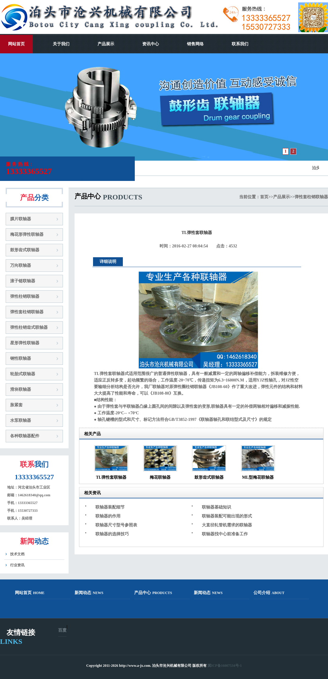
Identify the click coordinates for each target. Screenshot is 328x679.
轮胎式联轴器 (22, 374)
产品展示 (106, 44)
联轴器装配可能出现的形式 (227, 516)
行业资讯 (17, 565)
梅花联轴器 (160, 477)
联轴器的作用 (107, 516)
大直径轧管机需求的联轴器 (227, 525)
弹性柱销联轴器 (24, 296)
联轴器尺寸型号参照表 (116, 525)
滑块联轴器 (20, 389)
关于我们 (61, 44)
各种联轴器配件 (24, 436)
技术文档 (17, 554)
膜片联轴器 (20, 219)
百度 (62, 630)
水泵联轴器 (20, 420)
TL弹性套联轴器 (111, 477)
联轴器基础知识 (216, 507)
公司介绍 (268, 592)
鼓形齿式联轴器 (24, 250)
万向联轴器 (20, 265)
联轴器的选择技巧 (112, 534)
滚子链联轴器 (22, 281)
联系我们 (240, 44)
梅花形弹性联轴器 (27, 234)
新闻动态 (89, 592)
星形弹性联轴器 (24, 343)
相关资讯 (92, 493)
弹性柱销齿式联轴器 (29, 327)
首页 (264, 197)
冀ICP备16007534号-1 (225, 666)
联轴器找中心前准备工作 (225, 534)
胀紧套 (16, 405)
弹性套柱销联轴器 (27, 312)
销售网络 (195, 44)
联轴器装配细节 (110, 507)
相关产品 (92, 434)
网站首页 (16, 44)
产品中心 (153, 592)
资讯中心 (150, 44)
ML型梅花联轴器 (258, 477)
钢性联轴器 (20, 358)
